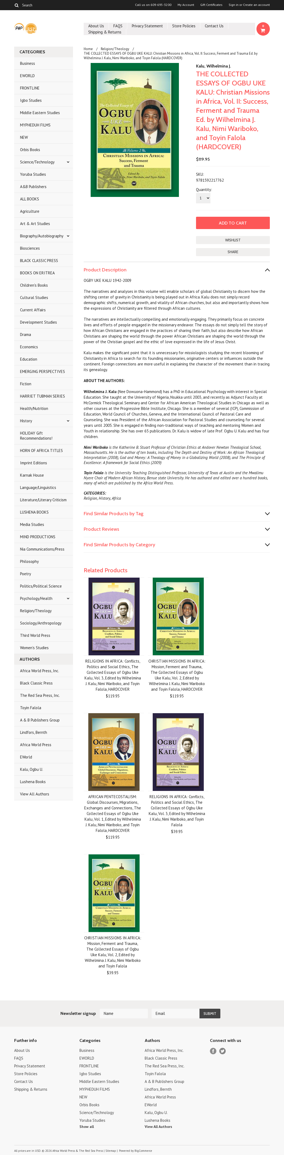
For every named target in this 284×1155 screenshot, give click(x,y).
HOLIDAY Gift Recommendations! (36, 436)
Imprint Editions (33, 462)
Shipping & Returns (104, 32)
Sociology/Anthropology (41, 623)
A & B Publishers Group (40, 720)
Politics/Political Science (41, 586)
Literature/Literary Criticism (43, 499)
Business (27, 63)
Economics (29, 346)
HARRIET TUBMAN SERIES (42, 396)
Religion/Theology (36, 610)
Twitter (222, 1051)
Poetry (25, 573)
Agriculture (29, 211)
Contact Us (214, 25)
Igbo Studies (31, 100)
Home (88, 49)
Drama (25, 334)
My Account (186, 5)
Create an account (256, 5)
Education (28, 359)
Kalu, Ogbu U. (31, 769)
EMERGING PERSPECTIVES (42, 371)
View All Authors (34, 794)
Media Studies (32, 524)
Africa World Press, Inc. (39, 670)
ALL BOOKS (29, 198)
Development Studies (38, 322)
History (26, 420)
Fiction (25, 383)
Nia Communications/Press (42, 549)
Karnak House (32, 475)
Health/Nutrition (34, 408)
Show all (86, 1126)
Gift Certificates (211, 5)
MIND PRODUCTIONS (37, 536)
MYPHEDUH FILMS (35, 125)
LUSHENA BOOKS (34, 512)
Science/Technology (37, 162)
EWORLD (27, 75)
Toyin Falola (30, 707)
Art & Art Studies (35, 223)
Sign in (234, 5)
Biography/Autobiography (41, 235)
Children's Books (34, 285)
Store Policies (183, 25)
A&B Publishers (33, 186)
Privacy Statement (147, 25)
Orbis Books (30, 149)
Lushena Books (33, 781)
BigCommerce (143, 1151)
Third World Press (35, 635)
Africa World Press (35, 744)
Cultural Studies (34, 297)
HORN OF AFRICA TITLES (41, 450)
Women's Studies (34, 647)
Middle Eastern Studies (40, 112)
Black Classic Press (36, 683)
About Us (96, 25)
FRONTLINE (30, 88)
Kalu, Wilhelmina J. (213, 66)
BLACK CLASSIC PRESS (39, 260)
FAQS (117, 25)
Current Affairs (33, 309)
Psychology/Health (36, 598)
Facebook (213, 1051)
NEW (24, 137)
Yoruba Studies (33, 174)
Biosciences (30, 248)
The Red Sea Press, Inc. (40, 695)
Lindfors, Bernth (33, 732)
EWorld (26, 757)
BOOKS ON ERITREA (37, 272)
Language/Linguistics (38, 487)
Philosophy (29, 561)
